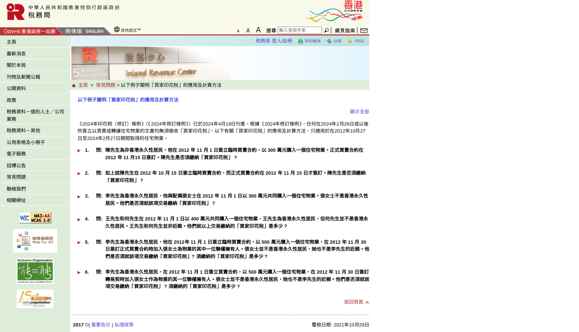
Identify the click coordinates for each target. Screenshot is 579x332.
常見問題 (16, 177)
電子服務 (16, 154)
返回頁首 (353, 302)
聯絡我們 (16, 189)
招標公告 (16, 165)
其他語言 (129, 30)
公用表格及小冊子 (26, 142)
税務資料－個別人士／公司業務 (35, 115)
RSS (355, 41)
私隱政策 (124, 325)
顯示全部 (359, 111)
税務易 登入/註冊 (274, 41)
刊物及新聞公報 (23, 77)
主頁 (11, 42)
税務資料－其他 (23, 130)
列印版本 (309, 41)
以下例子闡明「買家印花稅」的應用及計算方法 (128, 100)
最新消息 (16, 54)
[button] (223, 156)
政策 (11, 100)
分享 (334, 41)
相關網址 (16, 200)
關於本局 (16, 65)
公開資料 (16, 88)
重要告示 (100, 325)
